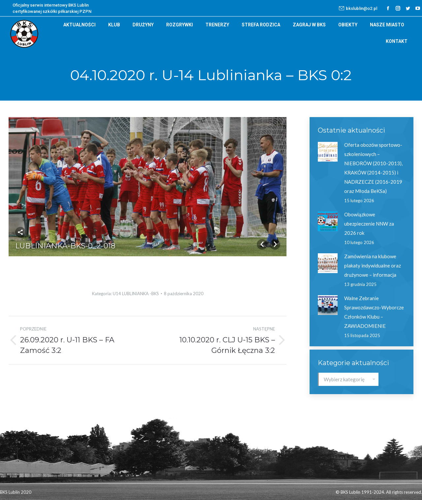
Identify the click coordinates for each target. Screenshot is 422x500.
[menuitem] (79, 24)
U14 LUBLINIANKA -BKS (136, 293)
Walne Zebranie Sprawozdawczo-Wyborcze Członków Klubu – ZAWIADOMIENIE (374, 312)
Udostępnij (20, 232)
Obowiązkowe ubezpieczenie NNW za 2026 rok (369, 223)
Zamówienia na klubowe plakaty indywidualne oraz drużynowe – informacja (372, 265)
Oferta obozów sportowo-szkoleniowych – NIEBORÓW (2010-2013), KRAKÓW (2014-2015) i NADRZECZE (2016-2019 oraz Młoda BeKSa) (373, 168)
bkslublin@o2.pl (358, 8)
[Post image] (328, 152)
